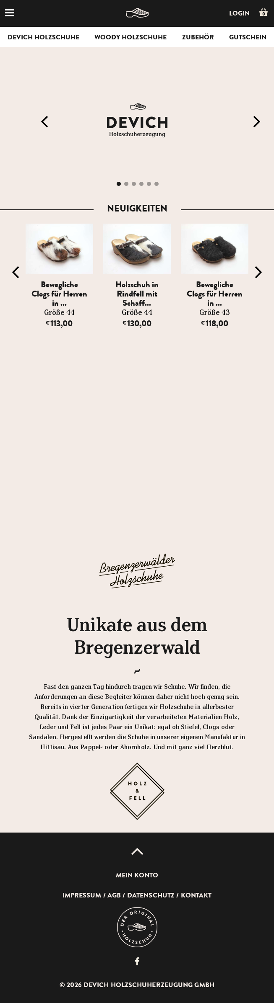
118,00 (214, 323)
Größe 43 (214, 313)
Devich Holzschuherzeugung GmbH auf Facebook (137, 961)
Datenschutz (151, 895)
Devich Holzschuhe (43, 37)
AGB (114, 895)
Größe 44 (59, 313)
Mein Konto (137, 875)
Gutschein (247, 37)
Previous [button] (44, 122)
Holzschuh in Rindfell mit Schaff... (137, 293)
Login (239, 13)
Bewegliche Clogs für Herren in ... (59, 293)
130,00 (137, 323)
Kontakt (196, 895)
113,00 (59, 323)
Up (137, 851)
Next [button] (256, 122)
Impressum (82, 895)
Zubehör (198, 37)
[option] (59, 276)
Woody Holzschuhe (130, 37)
